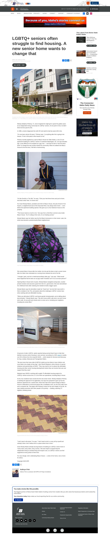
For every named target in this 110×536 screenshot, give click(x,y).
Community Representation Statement (66, 510)
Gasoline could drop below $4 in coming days (91, 71)
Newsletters (28, 14)
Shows (45, 14)
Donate (95, 3)
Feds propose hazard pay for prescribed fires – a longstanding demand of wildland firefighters (91, 55)
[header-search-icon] (88, 3)
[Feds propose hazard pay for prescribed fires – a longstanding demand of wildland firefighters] (81, 55)
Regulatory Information (83, 509)
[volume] (17, 10)
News (12, 14)
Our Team (44, 515)
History (43, 512)
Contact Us (62, 513)
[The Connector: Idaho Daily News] (87, 93)
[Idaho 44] (87, 134)
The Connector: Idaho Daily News (87, 108)
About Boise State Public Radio (49, 509)
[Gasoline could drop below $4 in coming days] (81, 72)
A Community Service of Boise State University (86, 516)
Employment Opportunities (66, 516)
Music (19, 14)
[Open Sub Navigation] (15, 14)
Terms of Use (63, 519)
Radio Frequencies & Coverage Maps (86, 512)
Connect (52, 14)
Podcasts (37, 14)
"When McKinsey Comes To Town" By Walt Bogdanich (91, 40)
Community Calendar (73, 14)
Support (61, 14)
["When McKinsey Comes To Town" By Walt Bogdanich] (81, 41)
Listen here (87, 117)
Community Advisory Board (48, 519)
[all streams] (94, 10)
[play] (12, 10)
